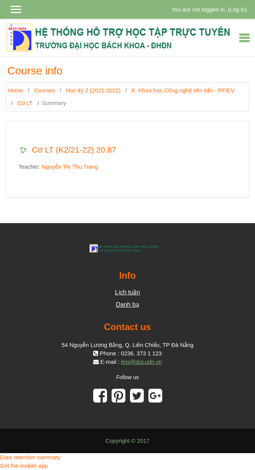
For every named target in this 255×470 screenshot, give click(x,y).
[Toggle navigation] (244, 38)
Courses (44, 90)
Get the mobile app (24, 466)
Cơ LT (25, 103)
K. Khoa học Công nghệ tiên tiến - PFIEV (183, 90)
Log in (237, 10)
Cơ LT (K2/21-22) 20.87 (74, 149)
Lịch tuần (127, 292)
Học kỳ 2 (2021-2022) (93, 90)
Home (15, 90)
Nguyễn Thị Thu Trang (70, 167)
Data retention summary (30, 457)
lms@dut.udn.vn (141, 362)
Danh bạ (127, 304)
